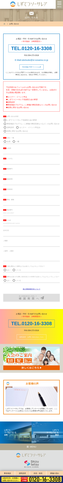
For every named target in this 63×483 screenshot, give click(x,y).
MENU (59, 7)
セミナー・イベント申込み (29, 127)
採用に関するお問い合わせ (17, 131)
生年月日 (6, 230)
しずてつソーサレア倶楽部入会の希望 (22, 120)
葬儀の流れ (54, 473)
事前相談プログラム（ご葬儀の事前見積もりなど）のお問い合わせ (33, 124)
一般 (17, 141)
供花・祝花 (38, 473)
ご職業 (5, 240)
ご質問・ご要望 (8, 251)
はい (8, 270)
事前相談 (7, 473)
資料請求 (22, 473)
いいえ (18, 270)
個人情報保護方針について (31, 289)
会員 (8, 141)
